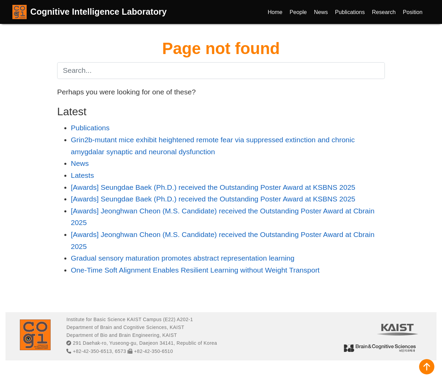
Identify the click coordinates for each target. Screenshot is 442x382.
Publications (90, 128)
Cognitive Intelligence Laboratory (98, 11)
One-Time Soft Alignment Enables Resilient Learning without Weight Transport (195, 270)
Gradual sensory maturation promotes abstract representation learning (183, 258)
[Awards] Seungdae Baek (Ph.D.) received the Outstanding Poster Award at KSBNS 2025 (213, 187)
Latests (82, 175)
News (80, 163)
